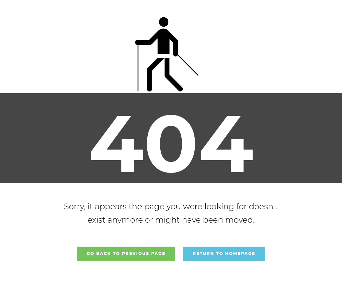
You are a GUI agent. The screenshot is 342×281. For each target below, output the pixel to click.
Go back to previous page (126, 253)
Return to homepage (224, 253)
